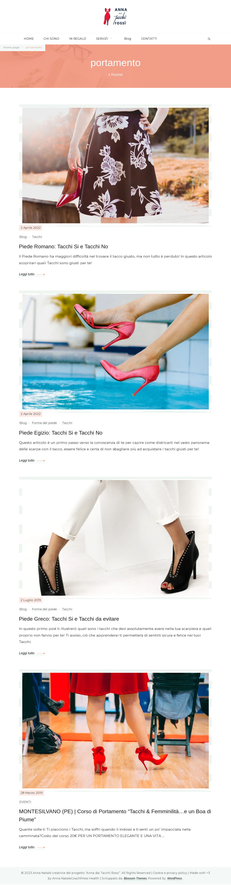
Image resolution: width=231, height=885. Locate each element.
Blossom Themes (135, 879)
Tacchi (37, 237)
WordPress (174, 879)
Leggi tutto (32, 274)
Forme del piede (44, 423)
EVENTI (25, 802)
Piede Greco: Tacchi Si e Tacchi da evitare (71, 619)
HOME (29, 38)
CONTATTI (149, 38)
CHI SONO (51, 38)
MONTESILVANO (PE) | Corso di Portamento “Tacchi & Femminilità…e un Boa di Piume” (110, 815)
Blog (127, 38)
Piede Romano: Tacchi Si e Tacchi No (65, 246)
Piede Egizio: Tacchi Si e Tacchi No (62, 433)
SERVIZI (102, 38)
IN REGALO (77, 38)
